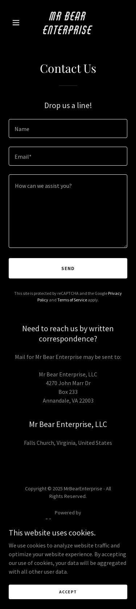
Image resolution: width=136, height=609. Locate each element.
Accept (68, 591)
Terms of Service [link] (72, 299)
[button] (17, 22)
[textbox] (68, 128)
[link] (68, 32)
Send (68, 268)
